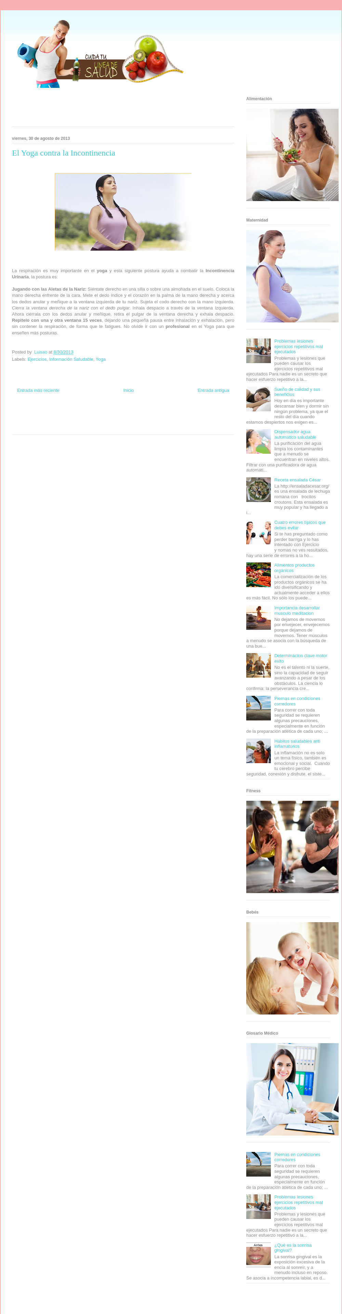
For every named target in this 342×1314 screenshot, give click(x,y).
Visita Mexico (87, 426)
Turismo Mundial (42, 426)
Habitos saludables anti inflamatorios (297, 744)
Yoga (101, 359)
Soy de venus (31, 420)
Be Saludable (49, 414)
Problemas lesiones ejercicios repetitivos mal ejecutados (298, 346)
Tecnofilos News (207, 414)
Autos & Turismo (147, 420)
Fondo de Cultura (130, 414)
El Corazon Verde (111, 426)
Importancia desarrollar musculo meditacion (297, 610)
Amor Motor (152, 426)
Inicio (128, 390)
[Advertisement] (114, 109)
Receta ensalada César (297, 479)
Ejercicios (37, 359)
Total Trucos (82, 420)
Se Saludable (66, 426)
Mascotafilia (197, 420)
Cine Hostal (100, 420)
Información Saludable (71, 359)
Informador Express (75, 414)
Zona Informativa (25, 414)
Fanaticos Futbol (174, 420)
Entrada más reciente (38, 390)
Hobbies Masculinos (178, 414)
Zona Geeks (153, 414)
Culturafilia (134, 426)
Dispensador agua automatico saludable (295, 434)
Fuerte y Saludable (57, 420)
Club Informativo (103, 414)
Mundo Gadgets (122, 420)
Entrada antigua (213, 390)
